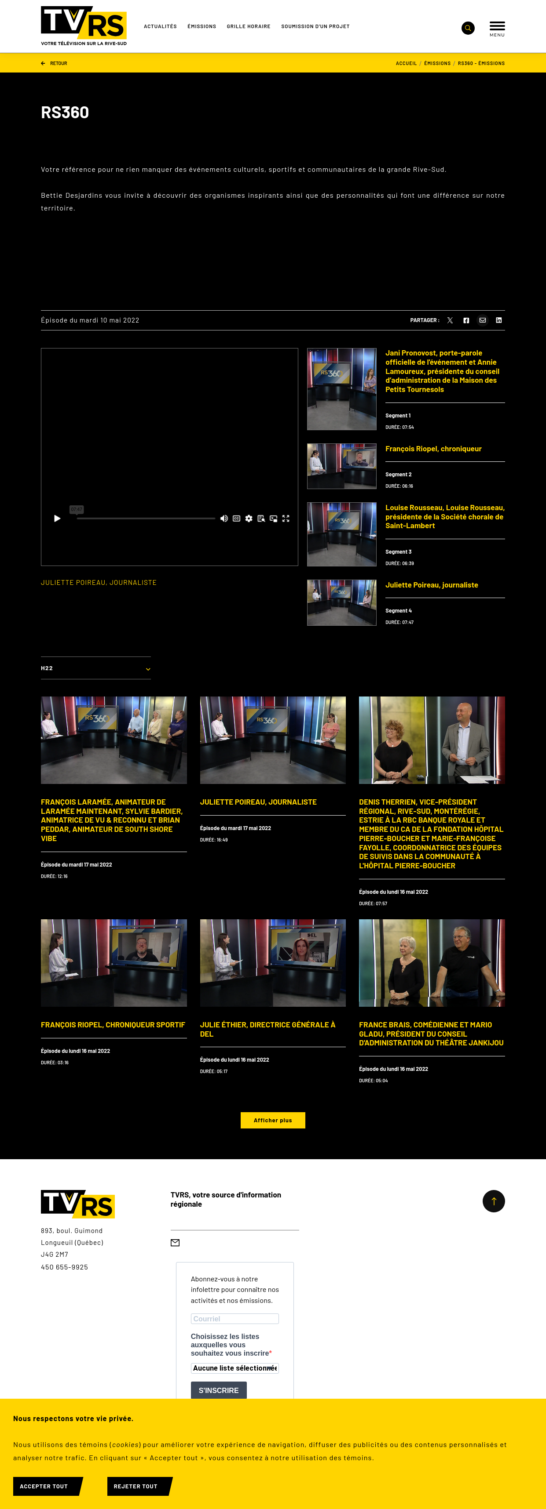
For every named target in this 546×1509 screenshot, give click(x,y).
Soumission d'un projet (315, 26)
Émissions (201, 26)
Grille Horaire (249, 26)
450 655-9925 (64, 1266)
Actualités (160, 26)
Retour (54, 62)
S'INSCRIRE (219, 1390)
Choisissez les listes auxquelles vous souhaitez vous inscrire (230, 1345)
